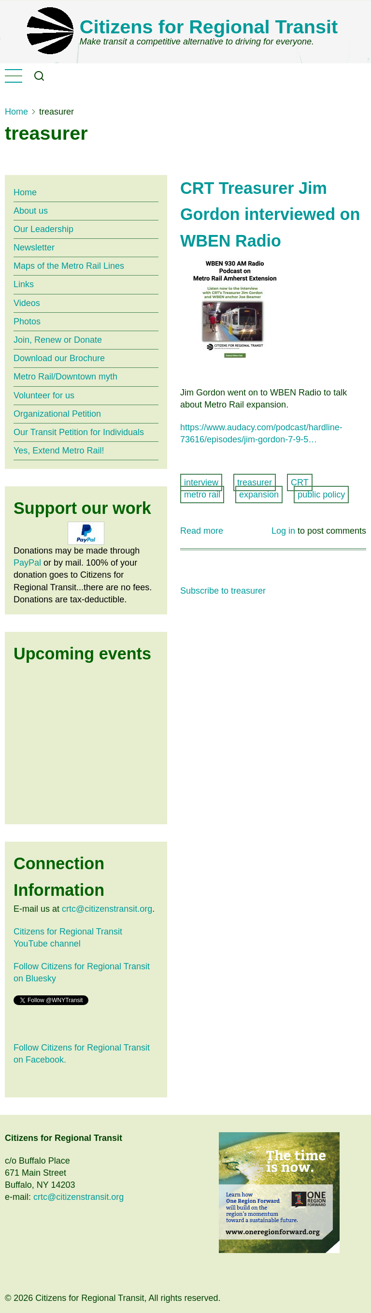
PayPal (27, 563)
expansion (259, 494)
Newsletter (34, 247)
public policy (321, 494)
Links (24, 284)
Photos (27, 321)
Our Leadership (43, 229)
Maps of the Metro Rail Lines (69, 266)
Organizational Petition (57, 414)
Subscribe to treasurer (223, 591)
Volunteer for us (44, 395)
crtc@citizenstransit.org (107, 909)
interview (201, 482)
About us (31, 211)
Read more (201, 531)
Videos (27, 303)
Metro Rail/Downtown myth (65, 376)
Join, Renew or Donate (58, 340)
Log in (283, 531)
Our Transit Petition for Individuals (79, 432)
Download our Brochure (59, 358)
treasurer (254, 482)
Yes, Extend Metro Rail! (59, 450)
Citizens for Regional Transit (209, 26)
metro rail (202, 494)
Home (16, 112)
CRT (300, 482)
